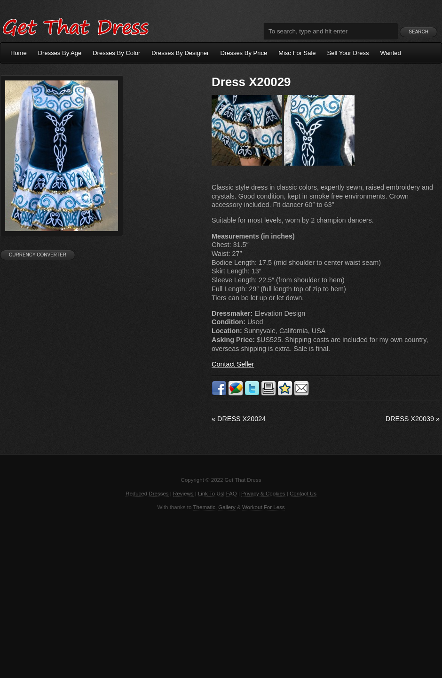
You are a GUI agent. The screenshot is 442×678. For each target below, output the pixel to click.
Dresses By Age (60, 52)
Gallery (226, 507)
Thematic (204, 507)
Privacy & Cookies (263, 493)
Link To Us (210, 493)
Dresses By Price (243, 52)
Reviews (183, 493)
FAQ (231, 493)
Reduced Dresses (147, 493)
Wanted (390, 52)
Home (18, 52)
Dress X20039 (413, 419)
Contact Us (303, 493)
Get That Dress (75, 26)
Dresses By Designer (180, 52)
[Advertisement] (221, 593)
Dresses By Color (116, 52)
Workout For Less (263, 507)
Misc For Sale (297, 52)
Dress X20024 (239, 419)
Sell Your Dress (348, 52)
